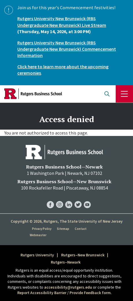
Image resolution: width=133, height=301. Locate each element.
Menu (124, 94)
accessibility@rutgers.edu (68, 287)
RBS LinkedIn (68, 198)
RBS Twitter (78, 198)
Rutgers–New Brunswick (82, 255)
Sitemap (63, 229)
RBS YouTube (87, 198)
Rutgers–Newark (65, 262)
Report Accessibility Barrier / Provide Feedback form (64, 292)
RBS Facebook (50, 198)
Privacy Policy (41, 229)
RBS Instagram (59, 198)
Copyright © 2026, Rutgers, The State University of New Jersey (67, 221)
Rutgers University (37, 255)
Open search (107, 94)
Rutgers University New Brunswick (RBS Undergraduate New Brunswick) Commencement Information (66, 49)
